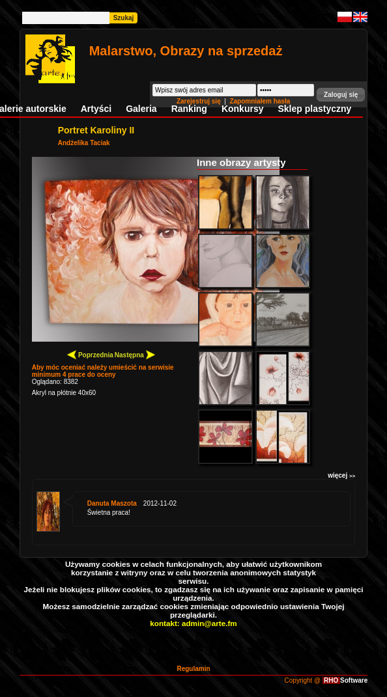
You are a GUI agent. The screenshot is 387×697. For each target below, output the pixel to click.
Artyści (96, 108)
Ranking (189, 108)
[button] (341, 95)
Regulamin (193, 668)
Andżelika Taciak (84, 142)
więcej (341, 475)
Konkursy (243, 108)
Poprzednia (90, 354)
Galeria (141, 108)
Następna (135, 354)
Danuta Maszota (112, 503)
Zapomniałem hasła (259, 101)
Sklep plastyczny (314, 108)
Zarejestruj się (200, 101)
